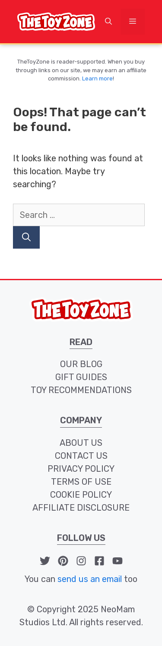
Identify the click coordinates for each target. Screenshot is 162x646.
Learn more (97, 78)
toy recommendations (81, 390)
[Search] (26, 237)
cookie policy (81, 494)
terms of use (81, 482)
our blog (81, 364)
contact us (81, 456)
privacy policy (81, 469)
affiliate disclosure (81, 507)
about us (81, 443)
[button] (108, 22)
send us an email (89, 579)
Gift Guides (81, 377)
